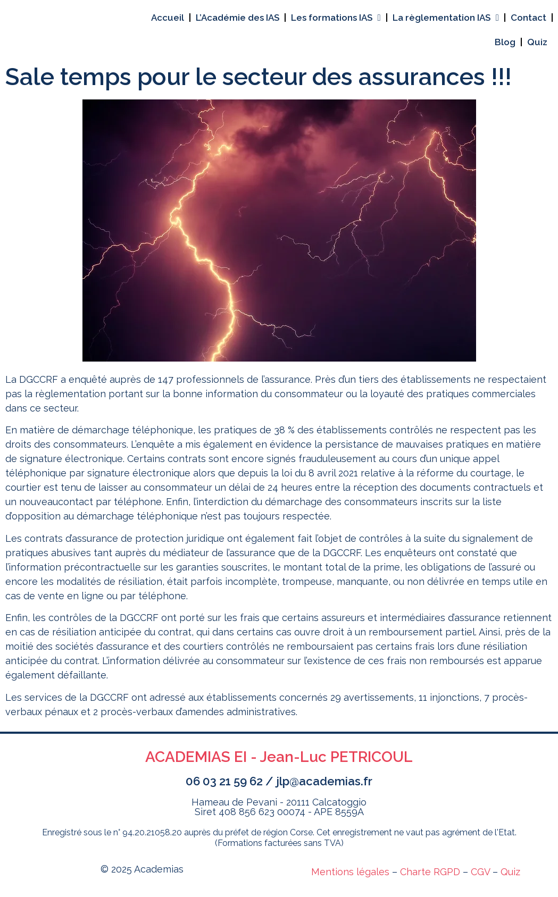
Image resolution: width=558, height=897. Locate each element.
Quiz (537, 42)
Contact (528, 17)
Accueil (167, 17)
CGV (480, 871)
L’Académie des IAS (237, 17)
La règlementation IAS (446, 18)
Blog (505, 42)
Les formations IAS (336, 18)
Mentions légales (350, 871)
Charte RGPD (430, 871)
